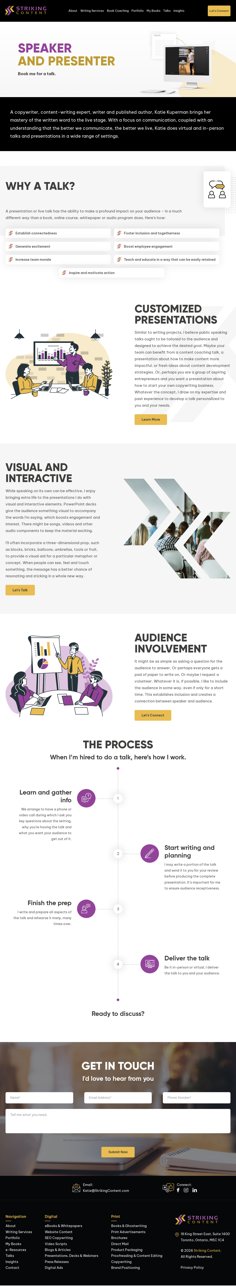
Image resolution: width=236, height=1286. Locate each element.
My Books (154, 11)
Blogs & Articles (58, 1250)
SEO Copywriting (59, 1238)
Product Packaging (127, 1250)
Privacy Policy (132, 1140)
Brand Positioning (125, 1268)
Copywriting (121, 1262)
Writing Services (92, 11)
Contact (12, 1268)
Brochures (119, 1238)
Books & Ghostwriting (129, 1226)
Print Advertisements (128, 1232)
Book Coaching (118, 11)
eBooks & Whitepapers (63, 1226)
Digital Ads (54, 1268)
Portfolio (138, 11)
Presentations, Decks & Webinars (71, 1256)
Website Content (58, 1232)
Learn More (151, 420)
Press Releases (57, 1262)
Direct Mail (120, 1244)
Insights (179, 11)
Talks (167, 11)
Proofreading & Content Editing (136, 1256)
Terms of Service (155, 1140)
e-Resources (16, 1250)
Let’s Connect (219, 11)
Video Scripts (56, 1244)
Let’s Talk (20, 590)
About (72, 11)
